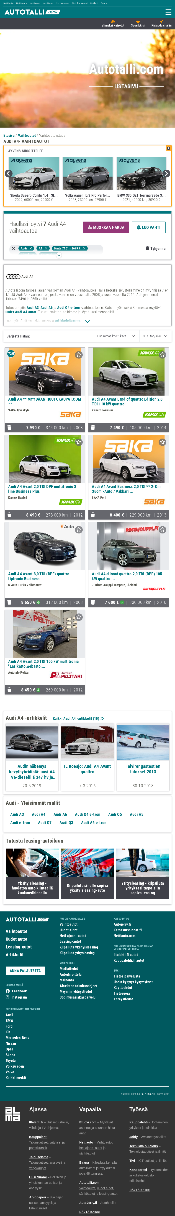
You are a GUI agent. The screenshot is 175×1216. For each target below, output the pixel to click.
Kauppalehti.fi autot (129, 960)
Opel (9, 1049)
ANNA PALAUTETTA (25, 971)
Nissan (11, 1043)
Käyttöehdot (123, 988)
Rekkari (94, 3)
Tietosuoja (122, 993)
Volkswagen (15, 1066)
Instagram (19, 997)
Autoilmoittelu (71, 974)
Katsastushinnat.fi (128, 930)
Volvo (10, 1072)
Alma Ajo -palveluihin (157, 1093)
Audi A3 (33, 307)
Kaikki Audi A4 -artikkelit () (78, 718)
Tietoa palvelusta (127, 976)
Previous (9, 173)
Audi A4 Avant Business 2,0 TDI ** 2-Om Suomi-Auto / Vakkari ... (126, 489)
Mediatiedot (69, 969)
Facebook (19, 991)
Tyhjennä (155, 248)
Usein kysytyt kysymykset (133, 982)
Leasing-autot (19, 947)
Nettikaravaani (80, 3)
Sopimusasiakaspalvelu (78, 997)
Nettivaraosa (62, 3)
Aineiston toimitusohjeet (78, 986)
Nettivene (35, 3)
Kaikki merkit (16, 1078)
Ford (9, 1026)
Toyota (11, 1060)
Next (166, 173)
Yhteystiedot (123, 999)
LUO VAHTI (149, 227)
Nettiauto (8, 3)
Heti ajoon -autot (73, 936)
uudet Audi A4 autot (20, 312)
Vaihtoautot (16, 931)
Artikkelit (14, 954)
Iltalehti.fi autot (126, 955)
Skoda (10, 1055)
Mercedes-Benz (17, 1038)
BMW (9, 1020)
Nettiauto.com (125, 936)
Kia (8, 1032)
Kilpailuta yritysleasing (77, 953)
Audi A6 (47, 307)
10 (96, 718)
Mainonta (67, 980)
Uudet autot (16, 939)
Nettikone (48, 3)
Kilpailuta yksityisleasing (79, 947)
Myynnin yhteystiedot (76, 991)
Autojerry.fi (122, 924)
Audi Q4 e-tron (68, 307)
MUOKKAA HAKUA (106, 227)
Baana (104, 3)
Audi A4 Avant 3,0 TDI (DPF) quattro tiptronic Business (38, 576)
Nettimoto (21, 3)
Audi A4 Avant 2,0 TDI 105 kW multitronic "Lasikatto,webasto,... (43, 664)
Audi (9, 1015)
